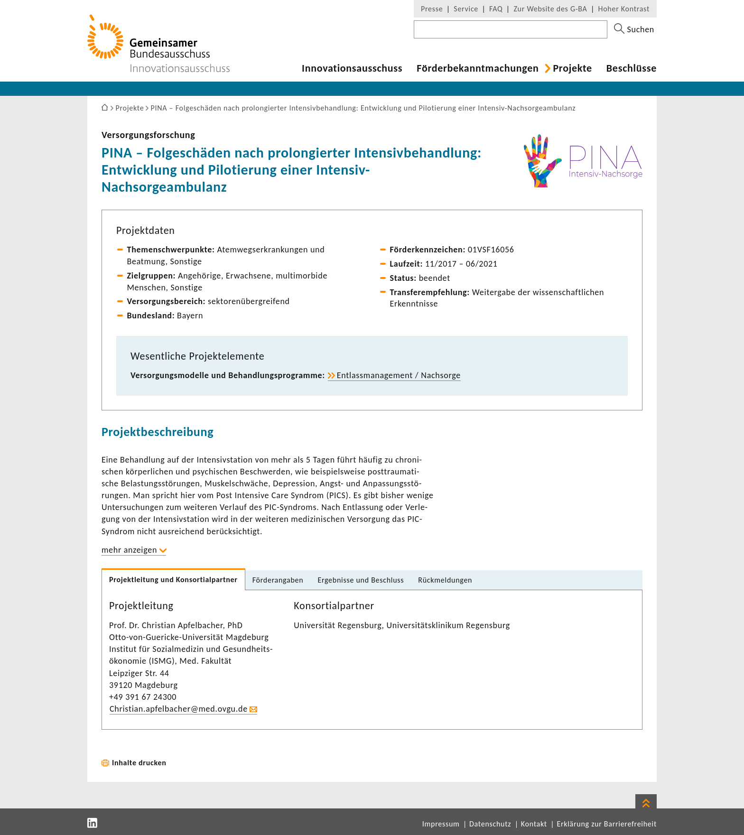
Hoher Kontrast (624, 8)
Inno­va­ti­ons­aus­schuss (352, 68)
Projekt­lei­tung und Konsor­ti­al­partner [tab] (173, 579)
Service (466, 8)
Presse (432, 8)
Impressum (441, 823)
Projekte (572, 68)
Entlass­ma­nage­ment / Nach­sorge (399, 375)
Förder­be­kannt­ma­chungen (478, 68)
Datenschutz (490, 823)
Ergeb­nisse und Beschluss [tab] (360, 579)
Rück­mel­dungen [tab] (445, 579)
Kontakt (534, 823)
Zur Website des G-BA (551, 8)
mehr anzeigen (129, 550)
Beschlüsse (631, 68)
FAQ (495, 8)
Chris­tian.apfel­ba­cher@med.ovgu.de (179, 709)
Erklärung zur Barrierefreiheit (607, 823)
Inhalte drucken (139, 762)
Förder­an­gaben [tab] (278, 579)
